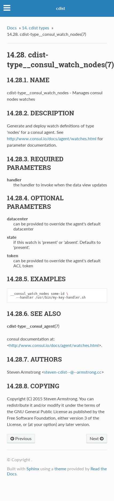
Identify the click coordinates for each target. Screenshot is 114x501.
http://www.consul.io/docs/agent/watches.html (51, 138)
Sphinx (32, 468)
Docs (12, 27)
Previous (21, 438)
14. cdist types (35, 27)
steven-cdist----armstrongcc (72, 371)
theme (60, 468)
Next (97, 438)
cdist (60, 8)
